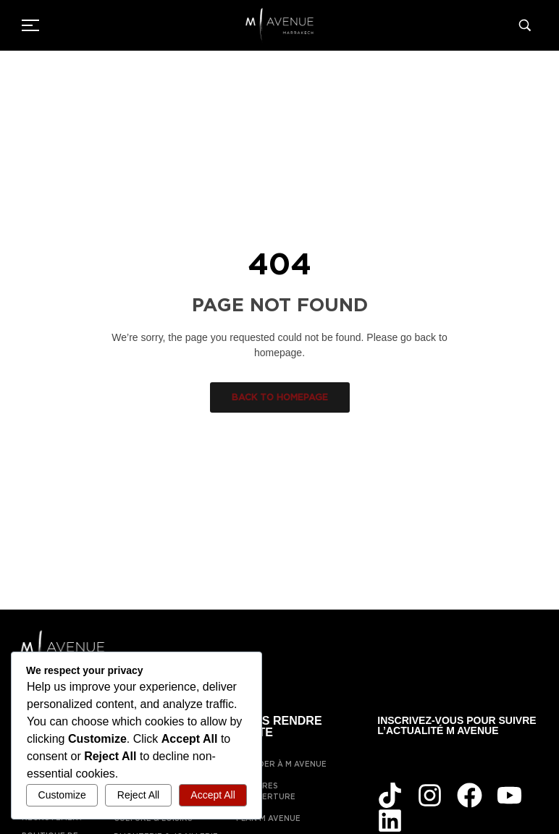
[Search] (527, 25)
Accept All (212, 795)
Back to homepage (280, 397)
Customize (62, 795)
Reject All (138, 795)
